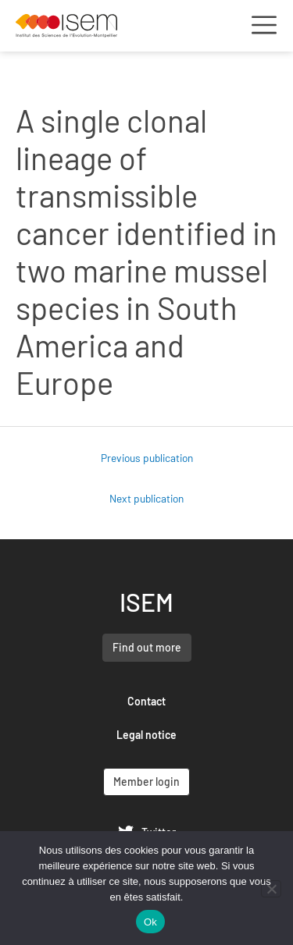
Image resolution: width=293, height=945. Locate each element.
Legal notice (146, 734)
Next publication (146, 498)
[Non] (271, 888)
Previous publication (147, 457)
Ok (150, 922)
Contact (146, 701)
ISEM (146, 601)
